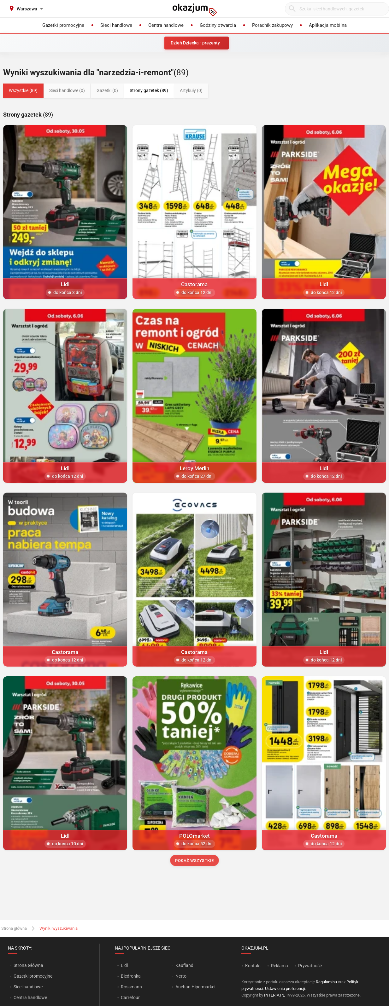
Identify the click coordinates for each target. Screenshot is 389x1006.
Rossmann (131, 986)
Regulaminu (326, 982)
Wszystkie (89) (23, 90)
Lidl (124, 965)
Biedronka (131, 976)
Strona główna (14, 928)
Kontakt (253, 965)
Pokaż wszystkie (194, 860)
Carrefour (130, 997)
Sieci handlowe (28, 986)
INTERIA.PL (274, 995)
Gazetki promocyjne (33, 976)
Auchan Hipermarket (195, 986)
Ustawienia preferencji (285, 988)
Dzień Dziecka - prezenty (195, 42)
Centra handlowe (30, 997)
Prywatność (310, 965)
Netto (180, 976)
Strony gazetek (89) (149, 90)
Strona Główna (28, 965)
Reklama (279, 965)
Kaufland (184, 965)
